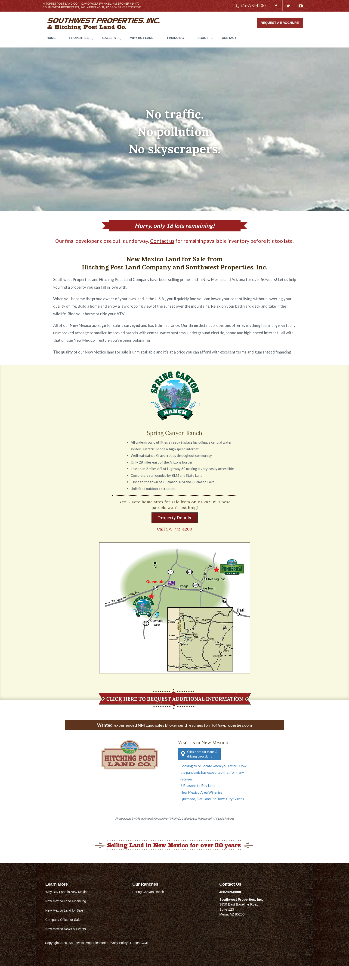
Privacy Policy (118, 943)
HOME (51, 38)
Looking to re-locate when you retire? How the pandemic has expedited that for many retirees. (213, 772)
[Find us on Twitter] (288, 5)
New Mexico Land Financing (65, 901)
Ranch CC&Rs (140, 943)
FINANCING (175, 38)
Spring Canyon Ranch (148, 892)
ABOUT (203, 38)
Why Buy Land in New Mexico (66, 892)
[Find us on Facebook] (276, 5)
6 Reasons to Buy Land (197, 785)
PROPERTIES (79, 38)
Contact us (162, 241)
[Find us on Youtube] (301, 5)
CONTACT (229, 38)
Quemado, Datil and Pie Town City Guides (212, 799)
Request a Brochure (280, 23)
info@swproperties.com (230, 725)
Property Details (174, 517)
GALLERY (109, 38)
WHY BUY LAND (142, 38)
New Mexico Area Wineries (201, 792)
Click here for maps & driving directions (199, 753)
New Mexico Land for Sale (64, 910)
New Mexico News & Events (65, 929)
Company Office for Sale (62, 920)
